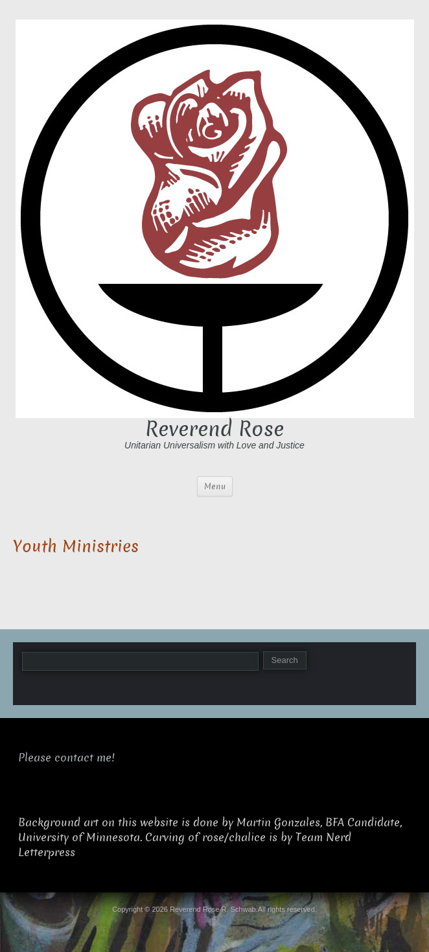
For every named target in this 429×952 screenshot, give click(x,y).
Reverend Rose (214, 429)
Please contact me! (66, 757)
